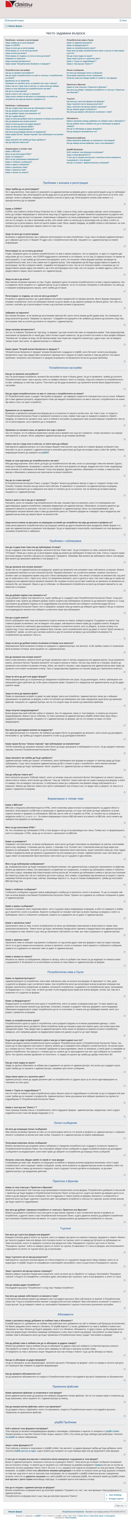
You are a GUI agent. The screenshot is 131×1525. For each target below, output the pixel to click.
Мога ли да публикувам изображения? (22, 159)
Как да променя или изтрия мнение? (21, 111)
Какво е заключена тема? (16, 167)
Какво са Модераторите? (77, 45)
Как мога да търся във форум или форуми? (86, 101)
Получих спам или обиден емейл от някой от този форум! (92, 78)
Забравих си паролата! (15, 58)
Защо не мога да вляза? (16, 53)
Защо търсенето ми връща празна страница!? (87, 107)
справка (98, 1465)
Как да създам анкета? (15, 116)
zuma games (110, 1516)
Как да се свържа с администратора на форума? (88, 163)
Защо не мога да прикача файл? (19, 127)
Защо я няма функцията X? (79, 155)
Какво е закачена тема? (15, 170)
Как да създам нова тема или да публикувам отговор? (29, 108)
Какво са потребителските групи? (81, 48)
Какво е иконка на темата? (17, 172)
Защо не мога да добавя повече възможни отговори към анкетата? (34, 119)
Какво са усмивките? (14, 157)
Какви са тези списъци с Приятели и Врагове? (87, 87)
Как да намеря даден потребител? (82, 109)
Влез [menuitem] (124, 20)
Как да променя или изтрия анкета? (21, 121)
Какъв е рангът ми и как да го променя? (22, 94)
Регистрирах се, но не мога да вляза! (21, 51)
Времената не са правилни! (17, 81)
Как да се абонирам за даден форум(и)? (84, 129)
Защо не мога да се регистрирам (19, 48)
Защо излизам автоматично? (18, 61)
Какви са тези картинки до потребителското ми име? (28, 89)
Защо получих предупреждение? (19, 129)
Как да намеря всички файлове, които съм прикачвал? (90, 143)
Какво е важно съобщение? (17, 164)
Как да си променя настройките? (19, 73)
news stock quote (96, 1516)
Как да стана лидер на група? (79, 56)
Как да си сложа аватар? (16, 91)
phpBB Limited (112, 1431)
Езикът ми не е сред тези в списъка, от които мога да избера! (32, 86)
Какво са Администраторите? (79, 43)
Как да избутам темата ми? (17, 142)
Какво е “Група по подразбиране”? (81, 61)
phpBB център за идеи (25, 1451)
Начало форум (15, 26)
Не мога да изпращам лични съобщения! (84, 73)
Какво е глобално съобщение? (18, 162)
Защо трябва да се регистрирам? (19, 43)
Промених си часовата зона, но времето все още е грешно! (31, 83)
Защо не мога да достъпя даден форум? (23, 124)
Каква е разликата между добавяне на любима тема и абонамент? (96, 121)
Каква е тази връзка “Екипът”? (80, 64)
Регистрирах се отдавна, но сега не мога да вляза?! (27, 56)
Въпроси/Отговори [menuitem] (16, 20)
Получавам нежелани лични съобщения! (84, 75)
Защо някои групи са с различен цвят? (83, 58)
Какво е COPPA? (12, 45)
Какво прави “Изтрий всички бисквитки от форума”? (27, 64)
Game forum (83, 1516)
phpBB (44, 452)
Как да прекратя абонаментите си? (82, 131)
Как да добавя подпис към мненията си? (23, 113)
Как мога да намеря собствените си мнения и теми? (89, 112)
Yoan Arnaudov (71, 1518)
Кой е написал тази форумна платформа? (85, 152)
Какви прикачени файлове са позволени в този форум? (91, 140)
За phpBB (9, 1437)
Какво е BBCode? (13, 151)
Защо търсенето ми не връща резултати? (85, 104)
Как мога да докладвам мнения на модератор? (25, 132)
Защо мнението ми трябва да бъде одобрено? (25, 140)
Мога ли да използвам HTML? (18, 154)
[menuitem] (73, 1512)
